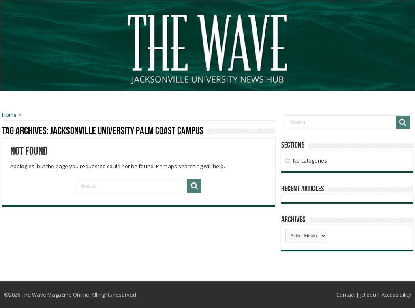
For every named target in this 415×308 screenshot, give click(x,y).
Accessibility (396, 294)
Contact (345, 294)
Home (9, 114)
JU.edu (368, 294)
